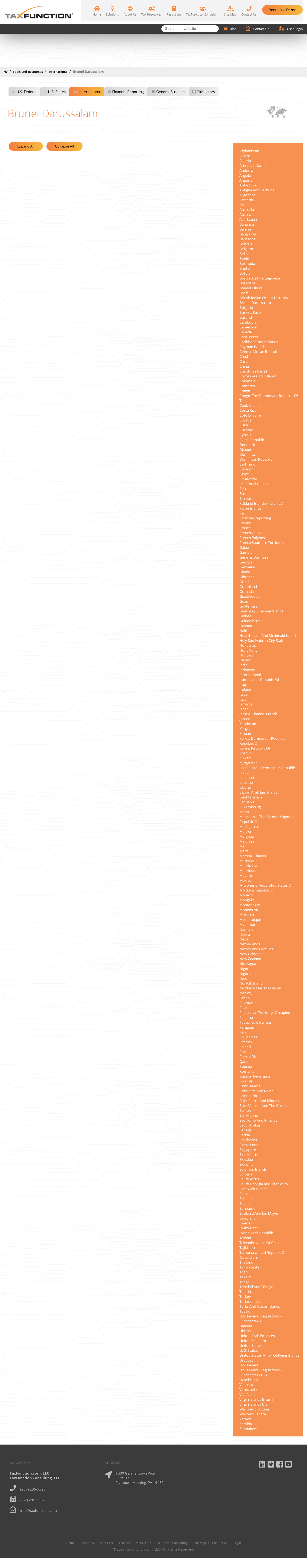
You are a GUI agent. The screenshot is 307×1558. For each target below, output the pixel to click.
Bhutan (245, 268)
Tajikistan (247, 1247)
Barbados (247, 238)
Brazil (244, 292)
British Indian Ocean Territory (263, 297)
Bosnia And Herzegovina (259, 278)
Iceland (245, 660)
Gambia (245, 552)
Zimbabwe (248, 1428)
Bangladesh (249, 234)
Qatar (244, 1061)
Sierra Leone (250, 1144)
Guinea (245, 615)
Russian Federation (255, 1076)
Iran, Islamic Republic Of (259, 679)
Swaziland (247, 1218)
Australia (246, 209)
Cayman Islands (252, 346)
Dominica (247, 454)
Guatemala (248, 606)
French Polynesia (253, 537)
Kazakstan (247, 723)
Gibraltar (246, 576)
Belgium (246, 248)
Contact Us (257, 29)
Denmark (247, 444)
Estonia (245, 493)
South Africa (249, 1179)
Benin (244, 258)
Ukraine (245, 1330)
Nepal (244, 939)
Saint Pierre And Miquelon (260, 1100)
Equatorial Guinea (254, 483)
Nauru (244, 934)
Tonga (244, 1281)
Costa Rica (247, 410)
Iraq (242, 684)
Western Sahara (252, 1414)
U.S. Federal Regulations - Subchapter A (260, 1318)
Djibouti (245, 449)
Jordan (244, 718)
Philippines (248, 1037)
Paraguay (247, 1027)
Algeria (245, 160)
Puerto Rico (249, 1056)
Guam (244, 601)
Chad (243, 356)
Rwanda (246, 1081)
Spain (243, 1193)
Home (70, 1543)
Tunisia (245, 1291)
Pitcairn (245, 1041)
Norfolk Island (251, 983)
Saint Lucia (248, 1095)
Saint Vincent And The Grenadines (267, 1105)
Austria (245, 214)
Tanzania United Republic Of (262, 1252)
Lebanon (246, 777)
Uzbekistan (248, 1379)
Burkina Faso (250, 312)
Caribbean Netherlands (258, 341)
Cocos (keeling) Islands (258, 376)
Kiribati (245, 733)
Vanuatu (246, 1384)
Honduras (247, 645)
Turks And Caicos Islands (259, 1306)
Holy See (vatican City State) (262, 640)
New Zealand (250, 958)
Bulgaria (246, 307)
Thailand (246, 1262)
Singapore (247, 1149)
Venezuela (248, 1389)
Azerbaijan (248, 219)
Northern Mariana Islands (260, 988)
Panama (246, 1017)
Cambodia (247, 322)
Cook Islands (249, 405)
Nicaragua (247, 963)
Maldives (246, 841)
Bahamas (247, 224)
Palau (243, 1007)
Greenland (248, 586)
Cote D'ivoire (250, 415)
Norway (245, 992)
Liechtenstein (250, 797)
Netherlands (249, 944)
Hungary (246, 655)
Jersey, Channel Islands (258, 713)
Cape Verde (249, 336)
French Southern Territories (262, 542)
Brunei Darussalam (255, 302)
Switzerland (249, 1227)
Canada (245, 332)
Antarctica (247, 185)
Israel (244, 694)
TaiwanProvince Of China (260, 1242)
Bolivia (244, 273)
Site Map (200, 1543)
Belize (244, 253)
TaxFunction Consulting (171, 1543)
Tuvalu (244, 1311)
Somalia (245, 1174)
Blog (229, 29)
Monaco (246, 895)
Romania (246, 1071)
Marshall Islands (252, 855)
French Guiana (251, 532)
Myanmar (247, 924)
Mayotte (246, 875)
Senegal (245, 1130)
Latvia (244, 772)
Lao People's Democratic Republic (267, 767)
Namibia (246, 929)
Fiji (241, 513)
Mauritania (248, 865)
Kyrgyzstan (248, 762)
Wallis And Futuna (254, 1409)
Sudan (244, 1203)
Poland (245, 1046)
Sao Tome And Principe (258, 1120)
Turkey (245, 1296)
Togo (243, 1272)
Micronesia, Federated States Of (266, 885)
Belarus (245, 243)
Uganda (245, 1325)
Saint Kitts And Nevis (256, 1090)
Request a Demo (282, 9)
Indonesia (247, 669)
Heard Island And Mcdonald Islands (268, 635)
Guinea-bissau (251, 620)
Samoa (245, 1110)
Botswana (247, 283)
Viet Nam (247, 1394)
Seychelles (248, 1139)
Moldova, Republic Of (257, 890)
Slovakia (246, 1159)
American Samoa (253, 165)
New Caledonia (251, 953)
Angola (245, 175)
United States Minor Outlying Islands (269, 1355)
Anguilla (245, 180)
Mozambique (250, 919)
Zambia (245, 1423)
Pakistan (246, 1002)
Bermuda (247, 263)
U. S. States (248, 1350)
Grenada (246, 591)
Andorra (246, 170)
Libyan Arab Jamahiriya (258, 792)
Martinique (248, 860)
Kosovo (245, 753)
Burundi (246, 317)
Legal (237, 1543)
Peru (243, 1032)
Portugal (246, 1051)
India (243, 664)
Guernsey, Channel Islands (261, 611)
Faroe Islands (250, 508)
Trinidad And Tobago (256, 1286)
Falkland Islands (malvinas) (261, 503)
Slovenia (246, 1164)
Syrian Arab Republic (256, 1232)
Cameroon (248, 327)
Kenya (244, 728)
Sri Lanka (246, 1198)
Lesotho (246, 782)
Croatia (245, 420)
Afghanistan (249, 150)
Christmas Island (253, 371)
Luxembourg (250, 806)
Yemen (245, 1418)
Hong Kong (248, 650)
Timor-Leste (249, 1267)
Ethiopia (246, 498)
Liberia (245, 787)
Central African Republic (259, 351)
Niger (244, 968)
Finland (245, 522)
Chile (243, 361)
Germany (247, 567)
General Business (170, 91)
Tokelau (245, 1276)
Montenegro (249, 904)
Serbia (244, 1134)
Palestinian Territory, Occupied (264, 1012)
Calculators (206, 91)
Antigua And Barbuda (256, 190)
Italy (242, 699)
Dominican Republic (255, 459)
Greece (245, 581)
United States (250, 1345)
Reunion (246, 1066)
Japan (244, 709)
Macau (244, 811)
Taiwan (245, 1237)
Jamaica (245, 704)
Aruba (244, 204)
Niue (243, 978)
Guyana (245, 625)
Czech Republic (252, 439)
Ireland (245, 689)
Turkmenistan (250, 1301)
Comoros (247, 385)
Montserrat (248, 909)
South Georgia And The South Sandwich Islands (263, 1186)
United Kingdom (252, 1340)
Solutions (87, 1543)
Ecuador (246, 469)
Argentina (247, 194)
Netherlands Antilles (256, 948)
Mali (242, 846)
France (245, 527)
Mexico (245, 880)
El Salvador (248, 478)
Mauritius (247, 870)
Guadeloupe (249, 596)
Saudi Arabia (249, 1125)
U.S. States (57, 91)
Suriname (247, 1208)
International (58, 72)
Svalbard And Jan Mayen (259, 1213)
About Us (106, 1543)
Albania (245, 155)
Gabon (244, 547)
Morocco (246, 914)
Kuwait (245, 757)
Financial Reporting (128, 91)
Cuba (243, 425)
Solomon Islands (252, 1169)
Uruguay (246, 1360)
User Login (291, 29)
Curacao (246, 429)
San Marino (248, 1115)
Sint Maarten (250, 1154)
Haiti (243, 630)
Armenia (246, 199)
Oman (244, 997)
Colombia (247, 380)
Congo (244, 390)
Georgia (245, 562)
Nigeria (245, 973)
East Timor (248, 464)
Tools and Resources (28, 72)
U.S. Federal (26, 91)
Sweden (246, 1223)
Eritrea (245, 488)
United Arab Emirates (257, 1335)
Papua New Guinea (255, 1022)
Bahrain (245, 229)
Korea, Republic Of (254, 748)
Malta (244, 851)
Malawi (245, 831)
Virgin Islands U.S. (254, 1404)
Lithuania (247, 802)
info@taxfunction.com (38, 1510)
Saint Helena (249, 1086)
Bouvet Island (250, 287)
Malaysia (246, 836)
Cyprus (245, 434)
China (244, 366)
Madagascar (249, 826)
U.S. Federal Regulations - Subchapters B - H (260, 1372)
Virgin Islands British (256, 1399)
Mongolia (247, 899)
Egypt (244, 474)
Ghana (244, 571)
